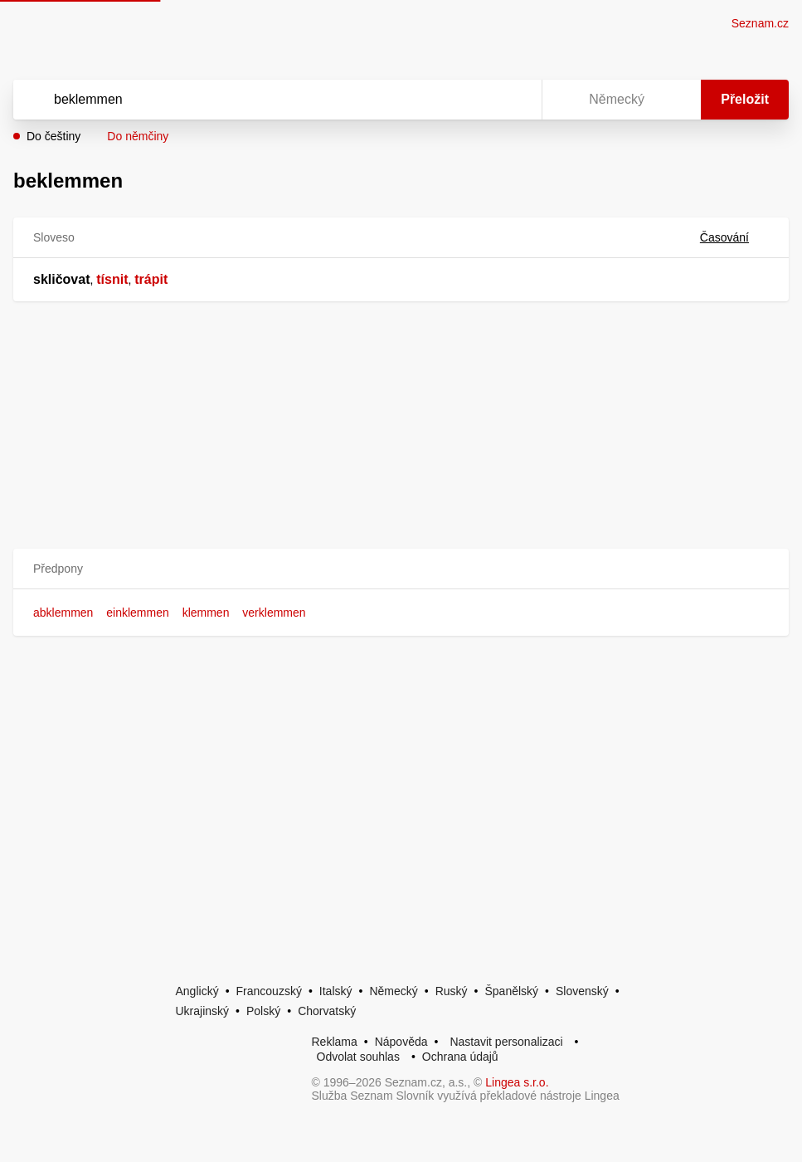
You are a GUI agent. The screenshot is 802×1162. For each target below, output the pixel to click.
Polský (263, 1011)
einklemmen (137, 612)
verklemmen (273, 612)
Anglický (197, 991)
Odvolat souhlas (358, 1056)
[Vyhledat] (256, 100)
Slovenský (582, 991)
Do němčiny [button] (137, 136)
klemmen (206, 612)
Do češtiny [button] (53, 136)
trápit (151, 279)
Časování (734, 237)
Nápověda (401, 1041)
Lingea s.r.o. (516, 1082)
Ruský (451, 991)
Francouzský (269, 991)
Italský (335, 991)
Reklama (334, 1041)
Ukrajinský (203, 1011)
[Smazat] (477, 100)
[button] (401, 569)
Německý (393, 991)
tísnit (112, 279)
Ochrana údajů (460, 1056)
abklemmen (63, 612)
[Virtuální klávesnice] (513, 100)
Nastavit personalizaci (506, 1041)
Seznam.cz (760, 23)
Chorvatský (327, 1011)
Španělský (511, 991)
